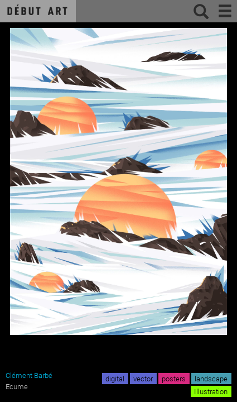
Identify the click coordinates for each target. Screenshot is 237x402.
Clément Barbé (29, 375)
